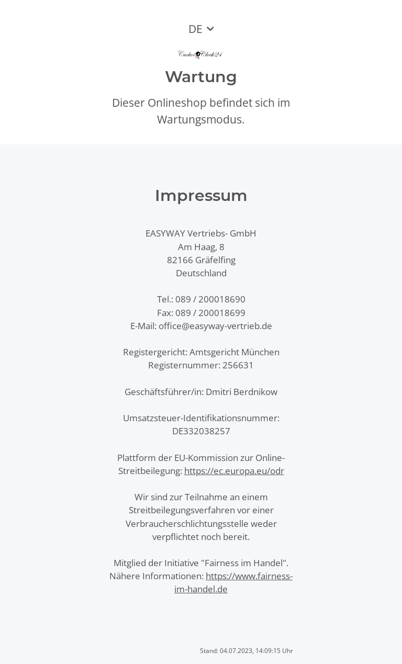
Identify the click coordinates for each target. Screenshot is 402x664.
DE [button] (195, 28)
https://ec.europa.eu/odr (234, 471)
